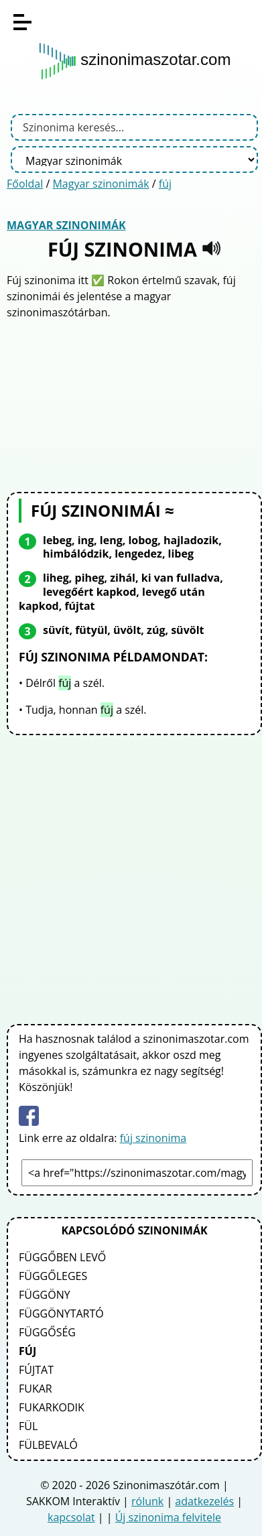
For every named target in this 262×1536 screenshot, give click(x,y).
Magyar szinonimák (100, 183)
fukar (35, 1388)
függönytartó (61, 1313)
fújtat (36, 1370)
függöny (44, 1294)
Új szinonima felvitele (168, 1517)
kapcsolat (71, 1517)
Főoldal (25, 183)
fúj (165, 183)
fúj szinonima (153, 1138)
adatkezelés (204, 1501)
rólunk (147, 1501)
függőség (47, 1332)
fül (28, 1426)
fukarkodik (51, 1407)
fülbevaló (48, 1445)
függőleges (53, 1276)
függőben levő (62, 1257)
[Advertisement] (134, 404)
